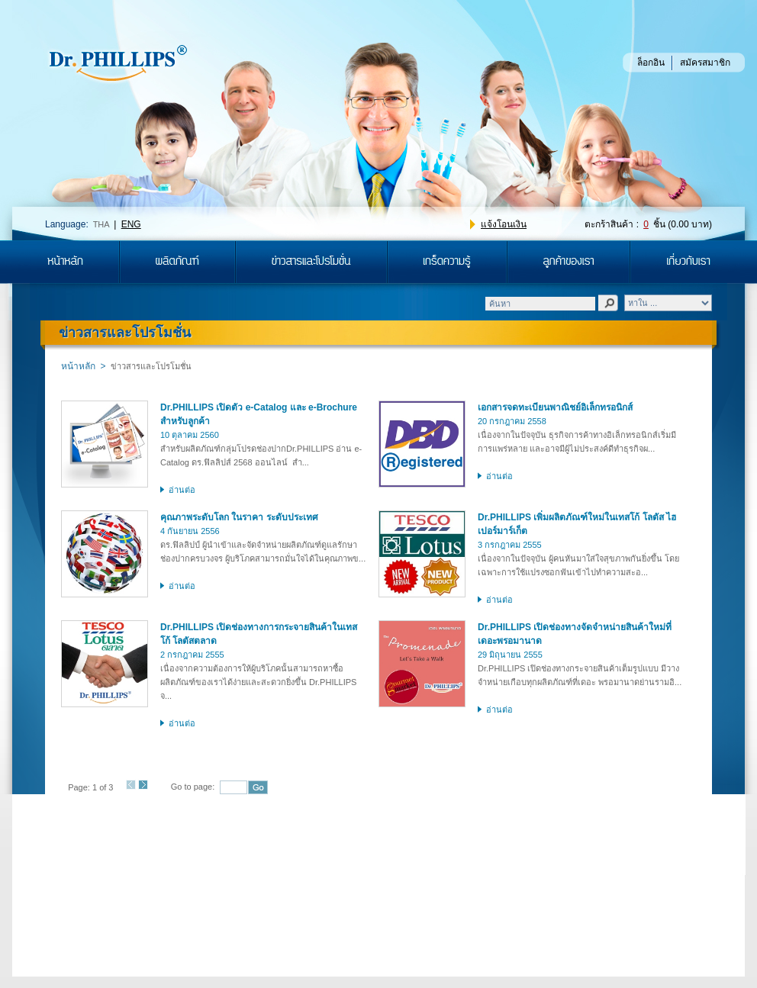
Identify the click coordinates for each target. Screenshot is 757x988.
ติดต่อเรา (303, 853)
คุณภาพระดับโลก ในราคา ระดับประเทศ (239, 517)
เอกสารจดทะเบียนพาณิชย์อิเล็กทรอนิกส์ (555, 407)
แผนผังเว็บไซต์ (373, 853)
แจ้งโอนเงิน (504, 224)
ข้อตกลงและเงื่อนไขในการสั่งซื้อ (489, 853)
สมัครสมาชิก (705, 62)
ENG (131, 224)
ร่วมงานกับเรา (233, 853)
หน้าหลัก (78, 366)
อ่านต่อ (182, 489)
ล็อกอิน (651, 62)
